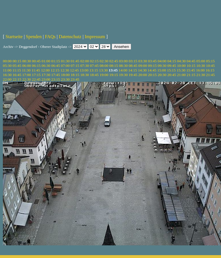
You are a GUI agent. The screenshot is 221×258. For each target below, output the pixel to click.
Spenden (34, 36)
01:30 (65, 61)
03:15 (133, 61)
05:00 (200, 61)
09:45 (171, 65)
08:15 (113, 65)
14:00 (123, 70)
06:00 (26, 65)
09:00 (142, 65)
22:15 (17, 79)
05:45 (17, 65)
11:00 (7, 70)
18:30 (84, 75)
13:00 (84, 70)
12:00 (45, 70)
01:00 (46, 61)
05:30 (7, 65)
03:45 (152, 61)
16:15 (210, 70)
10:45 (210, 65)
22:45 (36, 79)
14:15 (132, 70)
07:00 (65, 65)
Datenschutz (70, 36)
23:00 (46, 79)
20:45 (171, 75)
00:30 (26, 61)
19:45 (133, 75)
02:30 (104, 61)
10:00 (181, 65)
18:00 (65, 75)
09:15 (152, 65)
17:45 (55, 75)
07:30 (84, 65)
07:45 (94, 65)
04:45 (191, 61)
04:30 (181, 61)
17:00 (26, 75)
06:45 (55, 65)
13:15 (93, 70)
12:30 (64, 70)
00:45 (36, 61)
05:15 (210, 61)
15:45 (190, 70)
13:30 (103, 70)
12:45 (74, 70)
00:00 (7, 61)
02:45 (113, 61)
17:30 (46, 75)
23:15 (55, 79)
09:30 (162, 65)
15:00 (161, 70)
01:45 (75, 61)
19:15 (113, 75)
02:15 (94, 61)
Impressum (95, 36)
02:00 (84, 61)
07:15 (75, 65)
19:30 (123, 75)
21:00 (181, 75)
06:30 (46, 65)
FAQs (50, 36)
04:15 (171, 61)
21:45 (210, 75)
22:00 (7, 79)
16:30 (7, 75)
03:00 (123, 61)
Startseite (14, 36)
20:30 (162, 75)
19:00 (104, 75)
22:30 (26, 79)
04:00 (162, 61)
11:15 (16, 70)
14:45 (152, 70)
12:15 (55, 70)
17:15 (36, 75)
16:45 (17, 75)
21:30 (200, 75)
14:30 (142, 70)
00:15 (17, 61)
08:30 (123, 65)
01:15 (55, 61)
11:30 (26, 70)
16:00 (200, 70)
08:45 (133, 65)
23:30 (65, 79)
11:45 (36, 70)
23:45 (75, 79)
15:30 (181, 70)
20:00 (142, 75)
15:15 (171, 70)
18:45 (94, 75)
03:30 (142, 61)
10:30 (200, 65)
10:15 (191, 65)
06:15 (36, 65)
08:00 (104, 65)
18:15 (75, 75)
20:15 (152, 75)
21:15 (191, 75)
